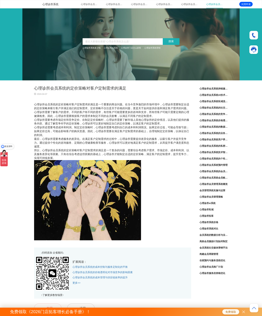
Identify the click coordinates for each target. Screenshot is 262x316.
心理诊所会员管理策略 (211, 196)
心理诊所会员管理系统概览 (214, 184)
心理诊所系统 (50, 4)
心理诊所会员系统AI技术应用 (114, 4)
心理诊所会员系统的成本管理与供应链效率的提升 (100, 277)
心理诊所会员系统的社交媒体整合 (164, 4)
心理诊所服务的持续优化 (212, 273)
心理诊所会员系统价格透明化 (214, 4)
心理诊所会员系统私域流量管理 (139, 4)
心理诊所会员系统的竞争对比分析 (189, 4)
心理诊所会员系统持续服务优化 (89, 4)
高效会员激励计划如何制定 (214, 241)
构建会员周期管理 (209, 254)
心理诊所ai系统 (208, 203)
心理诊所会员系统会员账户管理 (214, 177)
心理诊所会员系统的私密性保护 (214, 146)
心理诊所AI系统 (111, 48)
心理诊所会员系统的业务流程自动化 (214, 133)
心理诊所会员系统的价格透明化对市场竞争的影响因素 (103, 272)
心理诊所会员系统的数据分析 (214, 126)
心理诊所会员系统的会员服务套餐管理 (214, 171)
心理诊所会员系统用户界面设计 (214, 139)
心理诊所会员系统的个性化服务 (214, 158)
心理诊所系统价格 (209, 222)
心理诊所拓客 (207, 216)
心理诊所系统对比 (209, 228)
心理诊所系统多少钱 (92, 48)
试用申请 (246, 4)
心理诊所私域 (207, 209)
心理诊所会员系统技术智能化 (214, 152)
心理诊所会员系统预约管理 (214, 165)
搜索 (171, 41)
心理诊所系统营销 (152, 48)
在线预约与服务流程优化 (212, 260)
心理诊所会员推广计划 (211, 266)
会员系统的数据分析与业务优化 (214, 235)
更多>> (77, 282)
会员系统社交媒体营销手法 (214, 247)
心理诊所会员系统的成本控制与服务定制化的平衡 (100, 266)
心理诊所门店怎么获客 (131, 48)
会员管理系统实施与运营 (212, 190)
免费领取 (230, 311)
